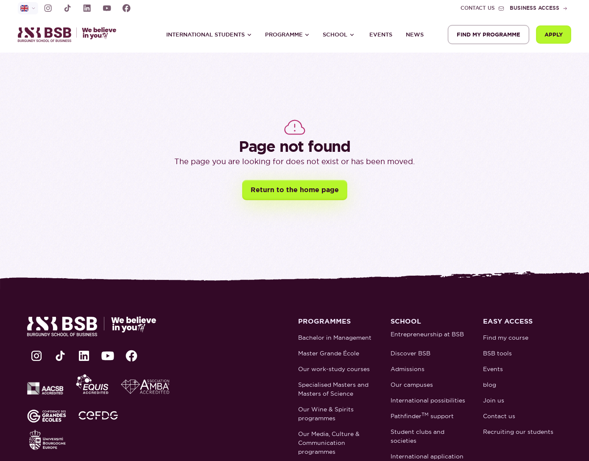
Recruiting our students (518, 432)
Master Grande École (328, 353)
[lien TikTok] (67, 8)
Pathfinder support (422, 416)
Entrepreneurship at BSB (427, 334)
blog (489, 384)
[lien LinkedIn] (87, 8)
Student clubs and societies (417, 436)
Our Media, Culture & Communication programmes (329, 442)
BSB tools (497, 353)
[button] (209, 35)
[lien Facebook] (126, 8)
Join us (493, 400)
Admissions (407, 369)
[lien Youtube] (107, 8)
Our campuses (412, 384)
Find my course (505, 337)
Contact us (499, 416)
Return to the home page (295, 189)
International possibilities (428, 400)
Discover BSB (410, 353)
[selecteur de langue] (28, 8)
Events (380, 34)
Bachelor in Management (334, 337)
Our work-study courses (334, 369)
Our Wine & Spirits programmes (326, 413)
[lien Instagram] (48, 8)
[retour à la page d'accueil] (71, 34)
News (415, 34)
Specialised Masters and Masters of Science (333, 389)
